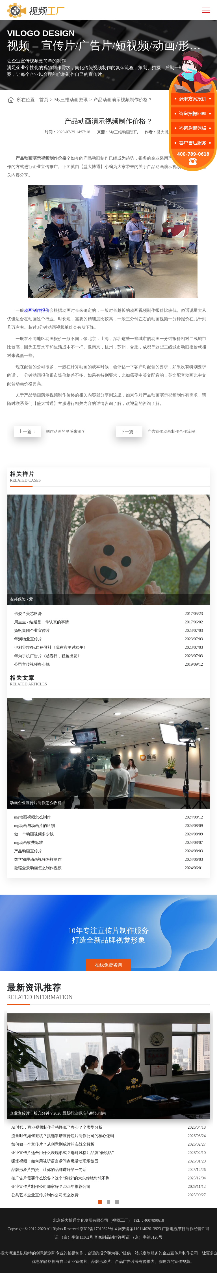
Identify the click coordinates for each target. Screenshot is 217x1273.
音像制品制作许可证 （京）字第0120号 (128, 1237)
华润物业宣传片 (28, 639)
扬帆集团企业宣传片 (32, 630)
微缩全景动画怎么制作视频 (38, 868)
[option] (108, 1105)
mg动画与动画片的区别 (34, 826)
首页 (43, 99)
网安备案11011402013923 (139, 1229)
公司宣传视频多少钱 (32, 664)
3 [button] (117, 1200)
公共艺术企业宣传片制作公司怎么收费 (45, 1195)
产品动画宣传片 (28, 851)
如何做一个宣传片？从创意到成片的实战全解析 (52, 1144)
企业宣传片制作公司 (180, 1253)
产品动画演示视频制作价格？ (123, 99)
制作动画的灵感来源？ (65, 431)
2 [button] (108, 1200)
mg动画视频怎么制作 (32, 817)
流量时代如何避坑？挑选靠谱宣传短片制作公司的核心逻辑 (62, 1136)
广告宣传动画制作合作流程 (171, 431)
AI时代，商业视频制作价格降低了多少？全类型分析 (57, 1127)
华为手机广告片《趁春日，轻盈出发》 (47, 656)
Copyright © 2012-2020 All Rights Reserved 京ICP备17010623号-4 (62, 1229)
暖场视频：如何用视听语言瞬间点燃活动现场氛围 (54, 1161)
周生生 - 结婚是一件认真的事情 (41, 622)
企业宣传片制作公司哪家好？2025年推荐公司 (50, 1186)
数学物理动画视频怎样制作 (38, 859)
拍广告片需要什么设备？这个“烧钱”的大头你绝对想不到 (60, 1178)
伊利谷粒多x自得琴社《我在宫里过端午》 (50, 647)
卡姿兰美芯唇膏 (28, 614)
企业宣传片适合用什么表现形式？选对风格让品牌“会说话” (62, 1153)
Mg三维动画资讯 (71, 99)
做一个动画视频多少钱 (34, 834)
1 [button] (100, 1200)
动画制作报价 (36, 310)
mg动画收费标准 (28, 842)
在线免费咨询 (108, 965)
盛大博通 (8, 1253)
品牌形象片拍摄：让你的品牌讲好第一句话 (48, 1170)
